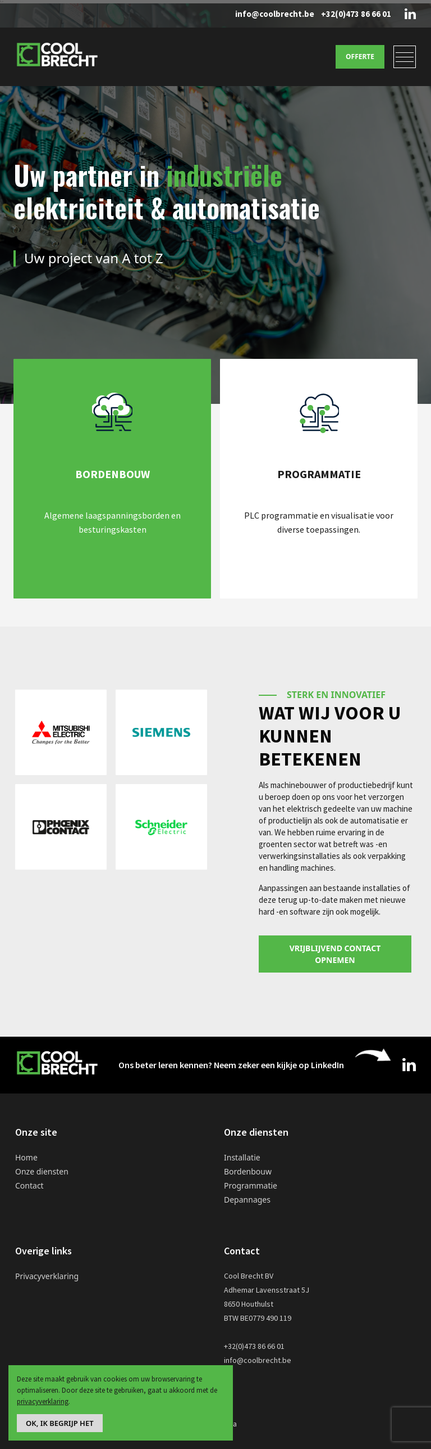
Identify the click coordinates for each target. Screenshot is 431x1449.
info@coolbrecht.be (274, 13)
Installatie (242, 1157)
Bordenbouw (248, 1171)
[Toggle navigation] (404, 57)
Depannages (247, 1199)
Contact (29, 1185)
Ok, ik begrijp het (60, 1423)
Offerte (360, 56)
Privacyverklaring (47, 1276)
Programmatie (250, 1185)
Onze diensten (41, 1171)
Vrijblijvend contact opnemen (335, 954)
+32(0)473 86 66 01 (356, 13)
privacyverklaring (42, 1401)
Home (26, 1157)
